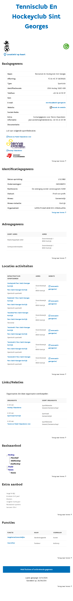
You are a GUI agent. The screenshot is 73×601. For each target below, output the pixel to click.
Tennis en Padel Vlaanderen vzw (18, 137)
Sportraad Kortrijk (14, 416)
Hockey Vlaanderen (14, 151)
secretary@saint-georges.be (56, 103)
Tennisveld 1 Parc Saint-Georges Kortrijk (18, 328)
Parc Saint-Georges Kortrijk (17, 290)
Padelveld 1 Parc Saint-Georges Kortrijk (18, 299)
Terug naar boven (59, 161)
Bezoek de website (59, 107)
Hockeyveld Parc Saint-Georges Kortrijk (18, 284)
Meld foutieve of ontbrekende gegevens (36, 569)
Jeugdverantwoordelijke (16, 537)
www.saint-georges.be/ (54, 287)
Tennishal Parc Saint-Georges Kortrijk (17, 314)
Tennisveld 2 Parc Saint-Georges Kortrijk (18, 343)
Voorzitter (11, 543)
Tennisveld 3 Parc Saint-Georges (18, 357)
